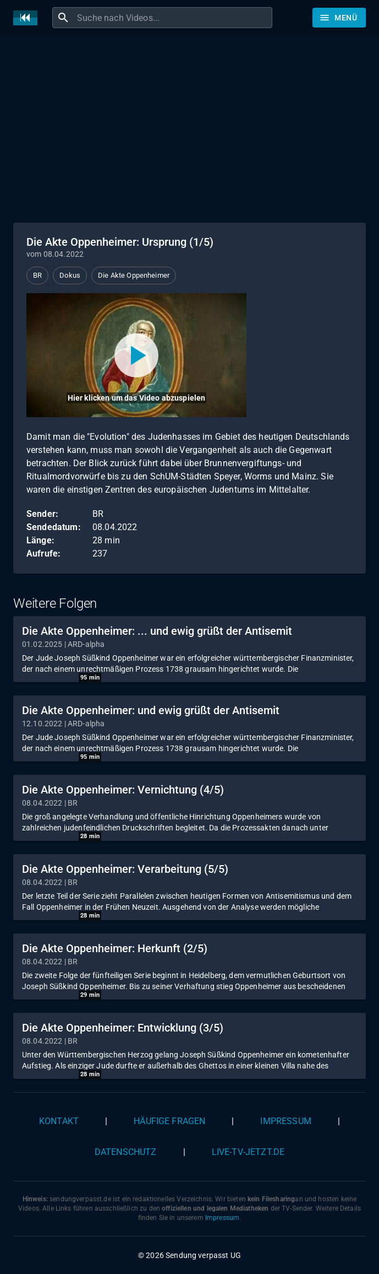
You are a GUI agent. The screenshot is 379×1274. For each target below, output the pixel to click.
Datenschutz (126, 1152)
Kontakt (59, 1121)
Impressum (285, 1121)
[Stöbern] (339, 18)
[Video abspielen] (136, 355)
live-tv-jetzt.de (248, 1152)
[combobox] (173, 17)
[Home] (28, 17)
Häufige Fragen (169, 1121)
